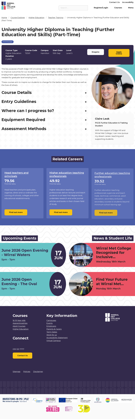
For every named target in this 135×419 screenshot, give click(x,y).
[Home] (18, 5)
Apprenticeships (20, 323)
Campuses (51, 320)
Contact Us (114, 2)
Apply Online (119, 53)
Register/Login (101, 8)
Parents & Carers (86, 2)
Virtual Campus (62, 2)
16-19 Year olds (19, 320)
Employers (102, 2)
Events (49, 323)
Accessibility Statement (57, 338)
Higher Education (21, 329)
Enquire (95, 52)
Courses (118, 8)
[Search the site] (85, 7)
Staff (73, 2)
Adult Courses (19, 326)
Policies (26, 371)
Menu (130, 8)
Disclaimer (38, 371)
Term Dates (51, 332)
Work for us (51, 335)
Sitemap (16, 371)
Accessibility (127, 2)
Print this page (7, 41)
